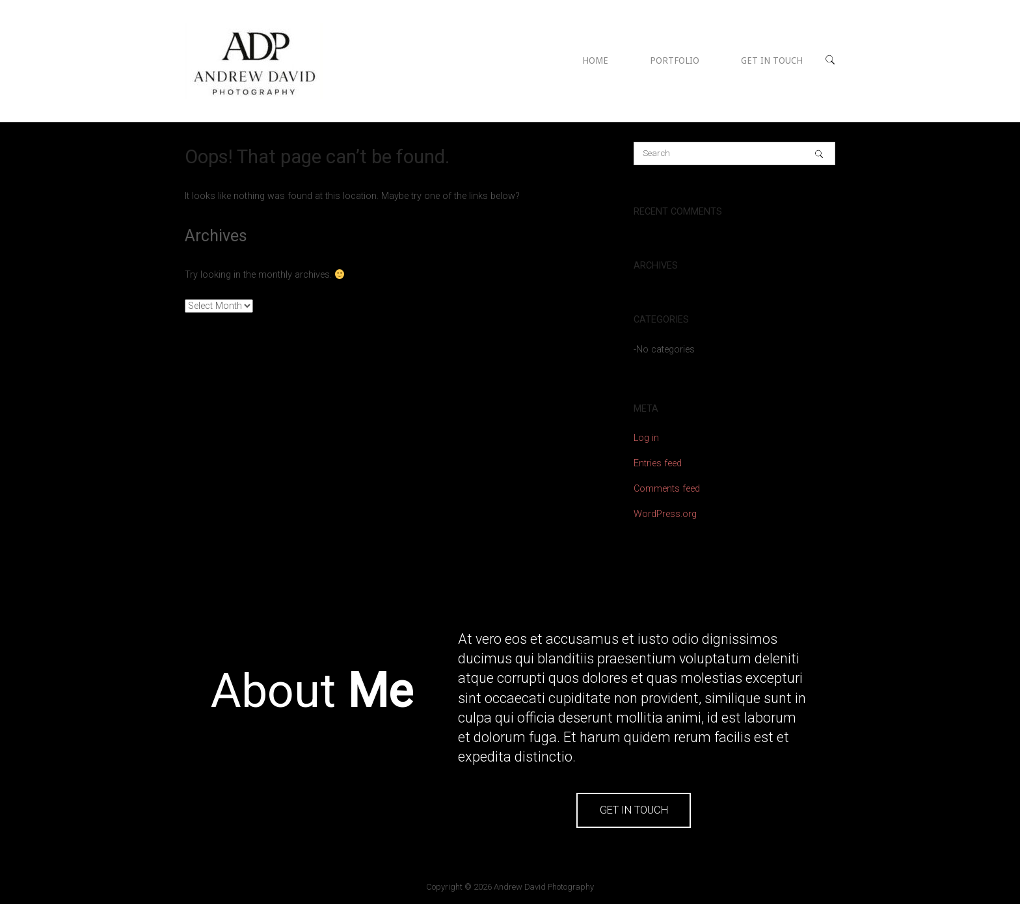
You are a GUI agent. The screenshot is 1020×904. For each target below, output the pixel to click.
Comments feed (667, 488)
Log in (646, 438)
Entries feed (658, 463)
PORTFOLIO (674, 60)
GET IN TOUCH (772, 60)
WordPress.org (665, 514)
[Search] (819, 154)
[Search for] (734, 153)
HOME (595, 60)
